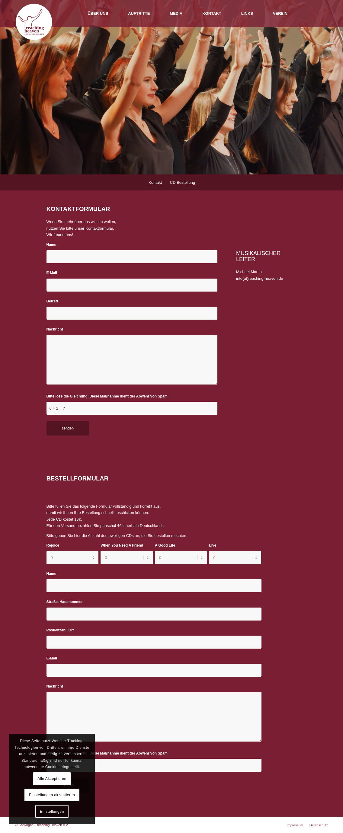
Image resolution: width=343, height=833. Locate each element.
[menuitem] (98, 13)
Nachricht (56, 329)
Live (214, 545)
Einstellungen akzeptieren (52, 795)
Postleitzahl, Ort (61, 630)
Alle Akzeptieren (51, 779)
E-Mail (52, 273)
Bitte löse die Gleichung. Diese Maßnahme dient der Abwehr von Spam (108, 396)
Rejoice (54, 545)
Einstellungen (52, 811)
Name (52, 245)
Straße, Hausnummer (65, 602)
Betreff (53, 301)
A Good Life (166, 545)
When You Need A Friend (123, 545)
